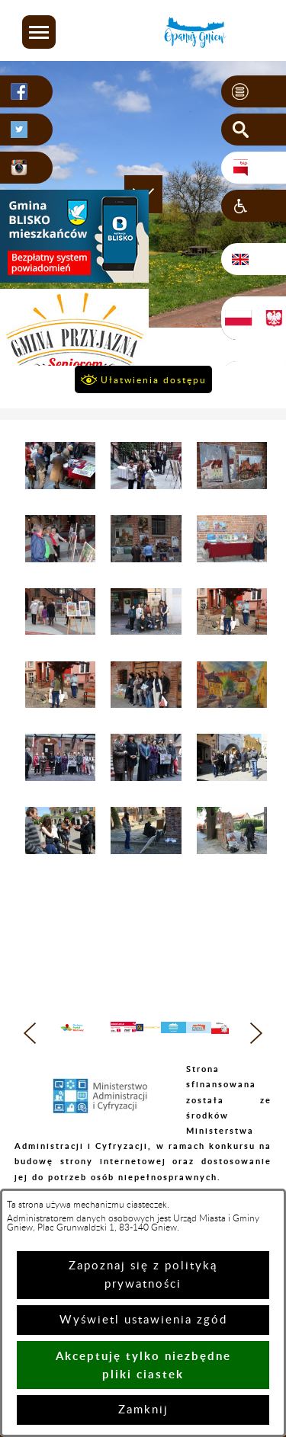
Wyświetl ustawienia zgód (143, 1320)
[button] (39, 32)
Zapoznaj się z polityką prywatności (143, 1275)
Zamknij (143, 1410)
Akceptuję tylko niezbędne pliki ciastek (143, 1365)
